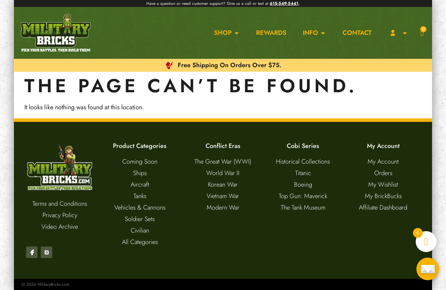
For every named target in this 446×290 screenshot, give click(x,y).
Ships (140, 173)
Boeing (303, 184)
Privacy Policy (60, 215)
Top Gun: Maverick (303, 196)
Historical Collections (303, 161)
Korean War (223, 184)
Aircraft (140, 184)
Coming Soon (139, 161)
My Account (383, 161)
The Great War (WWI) (222, 161)
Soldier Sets (140, 219)
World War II (222, 173)
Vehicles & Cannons (140, 207)
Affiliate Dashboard (383, 207)
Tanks (139, 196)
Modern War (223, 207)
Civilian (140, 230)
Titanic (303, 173)
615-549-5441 (284, 3)
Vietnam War (223, 196)
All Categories (140, 241)
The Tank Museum (303, 207)
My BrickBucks (383, 196)
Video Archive (59, 226)
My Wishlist (383, 184)
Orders (383, 173)
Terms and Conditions (59, 203)
